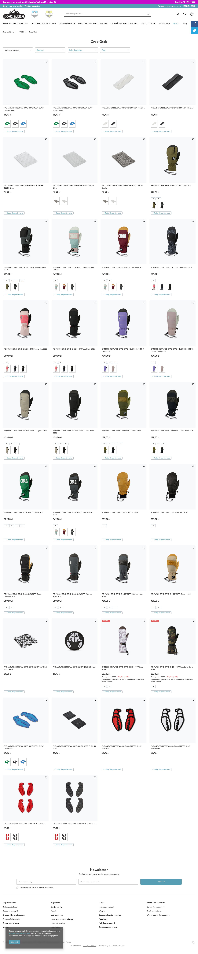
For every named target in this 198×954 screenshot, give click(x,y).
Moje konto (55, 903)
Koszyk (53, 911)
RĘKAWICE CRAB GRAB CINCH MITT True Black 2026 (74, 349)
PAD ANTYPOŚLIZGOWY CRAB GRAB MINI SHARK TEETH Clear (23, 187)
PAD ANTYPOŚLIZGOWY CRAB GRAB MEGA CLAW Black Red (121, 748)
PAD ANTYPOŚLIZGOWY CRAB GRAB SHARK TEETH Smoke (122, 187)
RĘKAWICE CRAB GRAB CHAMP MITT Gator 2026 (121, 431)
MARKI (176, 24)
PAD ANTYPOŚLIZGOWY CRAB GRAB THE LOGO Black (74, 667)
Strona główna (8, 32)
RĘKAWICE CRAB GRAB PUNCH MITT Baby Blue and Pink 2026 (73, 269)
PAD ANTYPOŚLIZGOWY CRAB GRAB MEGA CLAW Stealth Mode (72, 109)
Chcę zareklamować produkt (13, 915)
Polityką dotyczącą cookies (19, 933)
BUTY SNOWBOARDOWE (15, 24)
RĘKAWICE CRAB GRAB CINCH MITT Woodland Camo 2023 (172, 668)
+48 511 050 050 (188, 2)
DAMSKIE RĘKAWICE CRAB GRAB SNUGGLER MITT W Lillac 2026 (123, 350)
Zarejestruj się (56, 907)
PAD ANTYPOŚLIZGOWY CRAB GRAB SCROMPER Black (172, 108)
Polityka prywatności (107, 923)
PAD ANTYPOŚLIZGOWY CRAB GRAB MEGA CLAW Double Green (23, 109)
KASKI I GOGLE (148, 24)
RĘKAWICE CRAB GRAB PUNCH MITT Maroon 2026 (122, 267)
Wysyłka (102, 911)
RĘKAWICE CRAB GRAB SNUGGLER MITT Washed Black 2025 (72, 595)
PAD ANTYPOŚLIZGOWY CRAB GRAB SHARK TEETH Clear (73, 187)
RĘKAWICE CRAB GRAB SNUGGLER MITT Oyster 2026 (25, 431)
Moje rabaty (55, 927)
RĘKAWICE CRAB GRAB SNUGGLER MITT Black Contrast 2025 (22, 595)
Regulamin (103, 919)
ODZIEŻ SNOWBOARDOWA (124, 24)
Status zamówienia (10, 907)
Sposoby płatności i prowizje (110, 915)
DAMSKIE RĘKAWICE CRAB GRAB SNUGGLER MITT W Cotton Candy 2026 (172, 350)
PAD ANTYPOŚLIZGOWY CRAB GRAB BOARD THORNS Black (74, 748)
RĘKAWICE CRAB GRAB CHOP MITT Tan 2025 (120, 512)
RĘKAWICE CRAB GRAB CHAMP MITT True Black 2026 (172, 431)
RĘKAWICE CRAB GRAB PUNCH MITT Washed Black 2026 (73, 514)
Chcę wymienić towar (11, 923)
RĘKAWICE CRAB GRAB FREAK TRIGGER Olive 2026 (171, 186)
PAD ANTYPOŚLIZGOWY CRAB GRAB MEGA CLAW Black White (170, 748)
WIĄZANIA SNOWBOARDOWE (93, 24)
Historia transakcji (58, 923)
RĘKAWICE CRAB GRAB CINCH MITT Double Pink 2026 (25, 349)
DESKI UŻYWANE (67, 24)
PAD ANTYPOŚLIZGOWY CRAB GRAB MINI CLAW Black (74, 824)
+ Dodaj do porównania (14, 131)
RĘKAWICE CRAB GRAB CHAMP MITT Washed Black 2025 (122, 595)
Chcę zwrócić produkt (11, 919)
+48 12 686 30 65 (188, 6)
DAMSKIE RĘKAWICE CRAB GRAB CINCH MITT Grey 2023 (122, 668)
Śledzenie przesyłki (10, 911)
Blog (184, 24)
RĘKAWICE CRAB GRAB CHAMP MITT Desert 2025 (171, 594)
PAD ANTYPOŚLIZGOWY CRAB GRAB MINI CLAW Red (25, 824)
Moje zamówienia (9, 903)
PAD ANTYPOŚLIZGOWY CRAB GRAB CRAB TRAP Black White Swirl (25, 668)
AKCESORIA (164, 24)
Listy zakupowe (185, 14)
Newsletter (99, 870)
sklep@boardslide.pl (89, 946)
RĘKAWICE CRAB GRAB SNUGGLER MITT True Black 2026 (73, 432)
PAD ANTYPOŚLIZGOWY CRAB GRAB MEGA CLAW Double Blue (23, 748)
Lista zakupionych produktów (62, 919)
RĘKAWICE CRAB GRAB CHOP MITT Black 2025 (169, 512)
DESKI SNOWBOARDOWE (43, 24)
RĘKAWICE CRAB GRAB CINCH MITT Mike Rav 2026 (171, 267)
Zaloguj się (177, 14)
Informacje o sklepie (107, 907)
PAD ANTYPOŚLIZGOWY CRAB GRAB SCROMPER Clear (123, 108)
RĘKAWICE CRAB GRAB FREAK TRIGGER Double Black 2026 (25, 269)
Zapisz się (161, 882)
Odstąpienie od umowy (108, 927)
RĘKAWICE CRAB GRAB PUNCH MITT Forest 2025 (23, 512)
